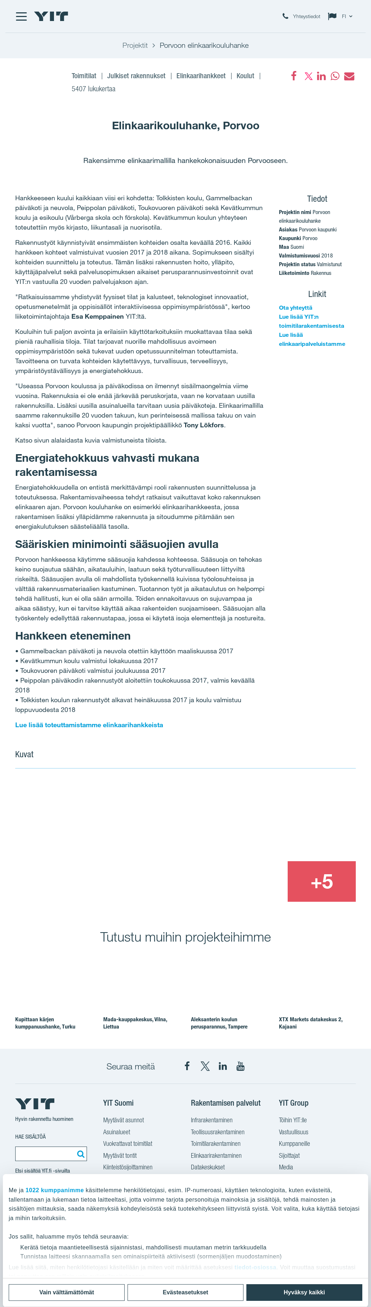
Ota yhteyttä (295, 307)
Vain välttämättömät (66, 1292)
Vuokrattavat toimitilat (127, 1143)
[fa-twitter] (307, 76)
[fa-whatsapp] (335, 76)
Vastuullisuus (293, 1132)
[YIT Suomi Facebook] (187, 1066)
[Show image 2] (288, 819)
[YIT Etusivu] (51, 16)
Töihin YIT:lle (293, 1120)
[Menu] (21, 16)
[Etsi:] (80, 1154)
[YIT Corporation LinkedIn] (223, 1066)
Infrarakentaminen (212, 1120)
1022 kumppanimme (55, 1190)
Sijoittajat (289, 1155)
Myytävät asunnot (123, 1120)
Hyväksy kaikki (304, 1292)
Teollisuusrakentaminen (218, 1132)
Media (286, 1167)
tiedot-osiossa (255, 1267)
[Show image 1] (116, 840)
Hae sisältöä (30, 1136)
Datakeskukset (208, 1167)
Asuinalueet (116, 1132)
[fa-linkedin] (321, 76)
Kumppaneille (294, 1143)
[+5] (322, 881)
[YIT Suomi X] (205, 1066)
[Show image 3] (253, 881)
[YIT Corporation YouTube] (240, 1066)
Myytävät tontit (120, 1155)
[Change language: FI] (342, 16)
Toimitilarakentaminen (216, 1143)
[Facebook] (294, 76)
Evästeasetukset (185, 1292)
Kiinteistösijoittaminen (128, 1167)
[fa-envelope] (349, 76)
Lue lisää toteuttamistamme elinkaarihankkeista (89, 725)
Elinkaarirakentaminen (216, 1155)
